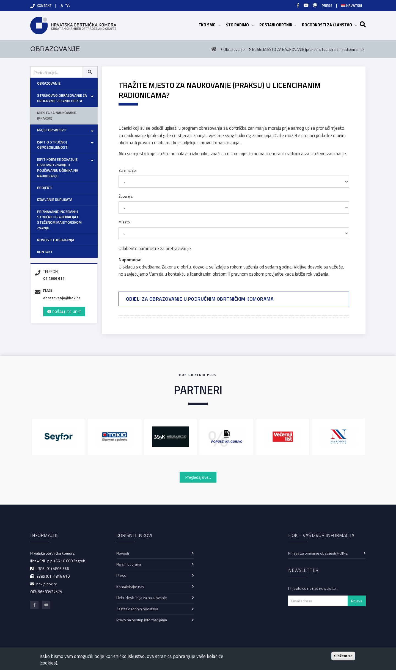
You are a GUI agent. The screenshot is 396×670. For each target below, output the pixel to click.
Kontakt (45, 251)
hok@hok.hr (46, 584)
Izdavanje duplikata (54, 199)
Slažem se (343, 656)
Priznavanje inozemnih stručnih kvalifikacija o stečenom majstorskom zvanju (59, 220)
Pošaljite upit (64, 311)
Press (121, 575)
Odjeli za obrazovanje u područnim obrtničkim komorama (200, 299)
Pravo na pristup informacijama (141, 620)
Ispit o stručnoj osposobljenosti (52, 144)
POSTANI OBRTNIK (277, 24)
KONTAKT (44, 5)
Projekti (44, 187)
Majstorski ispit (52, 130)
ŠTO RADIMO (240, 24)
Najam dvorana (128, 564)
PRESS (327, 5)
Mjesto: (125, 222)
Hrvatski (351, 5)
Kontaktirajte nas (130, 586)
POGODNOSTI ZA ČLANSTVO (329, 24)
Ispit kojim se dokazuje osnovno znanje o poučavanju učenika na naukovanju (57, 168)
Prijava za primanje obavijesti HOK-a (318, 553)
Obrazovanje (49, 83)
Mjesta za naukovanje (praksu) (57, 115)
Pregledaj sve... (198, 477)
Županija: (126, 196)
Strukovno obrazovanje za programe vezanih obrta (62, 98)
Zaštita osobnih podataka (137, 609)
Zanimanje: (128, 170)
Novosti (122, 553)
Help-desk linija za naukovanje (141, 597)
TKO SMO (210, 24)
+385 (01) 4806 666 (52, 568)
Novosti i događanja (55, 240)
